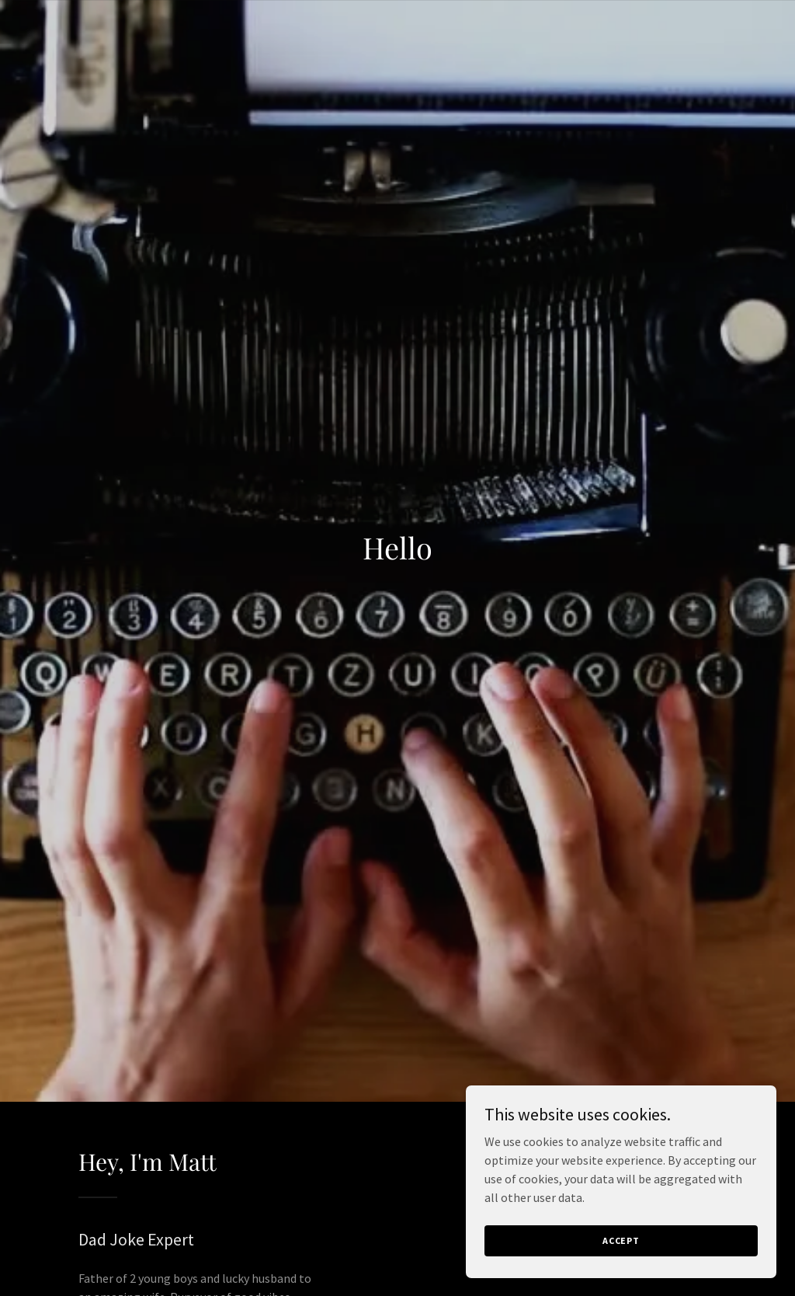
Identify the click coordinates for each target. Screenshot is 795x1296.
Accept (621, 1240)
